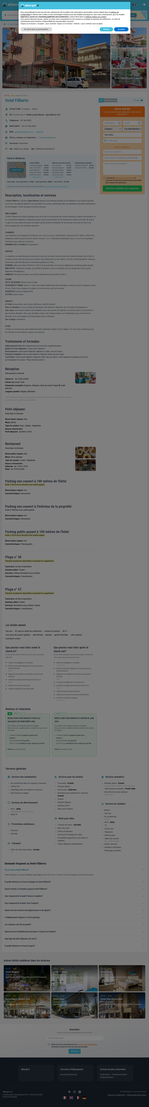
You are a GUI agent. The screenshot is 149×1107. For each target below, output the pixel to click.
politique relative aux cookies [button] (95, 17)
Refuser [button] (106, 29)
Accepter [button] (121, 29)
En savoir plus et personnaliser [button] (36, 29)
